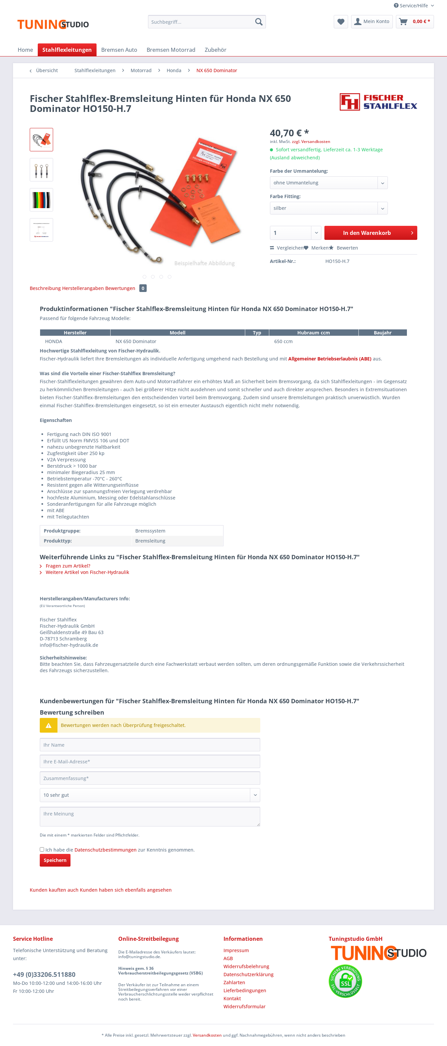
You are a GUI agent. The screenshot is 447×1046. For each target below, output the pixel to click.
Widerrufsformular (245, 1006)
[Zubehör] (215, 49)
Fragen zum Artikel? (65, 566)
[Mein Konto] (372, 21)
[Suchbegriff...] (207, 21)
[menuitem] (207, 25)
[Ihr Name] (150, 744)
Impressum (236, 950)
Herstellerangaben (83, 288)
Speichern (55, 860)
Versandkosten (207, 1035)
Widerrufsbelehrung (246, 966)
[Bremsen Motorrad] (171, 49)
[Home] (25, 49)
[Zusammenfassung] (150, 778)
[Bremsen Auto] (119, 49)
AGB (228, 958)
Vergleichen (287, 248)
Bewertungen (126, 288)
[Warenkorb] (415, 21)
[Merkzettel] (341, 21)
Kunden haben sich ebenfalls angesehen (126, 890)
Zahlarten (234, 982)
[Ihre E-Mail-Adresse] (150, 761)
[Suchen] (259, 21)
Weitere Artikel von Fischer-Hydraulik (84, 572)
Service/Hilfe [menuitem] (411, 5)
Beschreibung (45, 288)
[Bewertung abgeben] (150, 795)
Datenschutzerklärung (249, 974)
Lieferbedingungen (245, 990)
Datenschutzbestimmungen (105, 850)
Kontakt (232, 998)
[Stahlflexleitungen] (67, 49)
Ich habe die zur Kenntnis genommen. (120, 850)
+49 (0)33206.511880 (44, 974)
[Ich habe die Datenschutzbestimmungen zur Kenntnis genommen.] (42, 849)
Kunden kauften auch (54, 890)
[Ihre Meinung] (150, 817)
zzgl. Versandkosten (311, 141)
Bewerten (343, 248)
